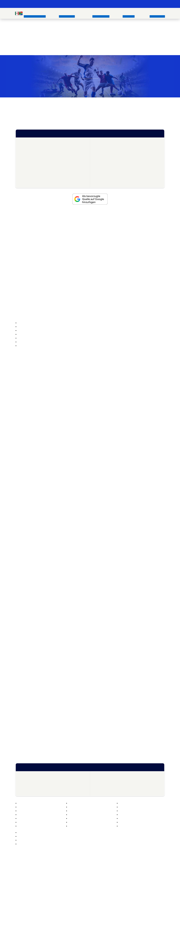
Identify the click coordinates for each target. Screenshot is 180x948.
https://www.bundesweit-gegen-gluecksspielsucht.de (116, 920)
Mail (100, 913)
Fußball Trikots (57, 813)
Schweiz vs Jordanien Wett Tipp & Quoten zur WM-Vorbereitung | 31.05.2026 (47, 846)
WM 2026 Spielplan (106, 160)
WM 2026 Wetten (30, 155)
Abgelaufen (126, 286)
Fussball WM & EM (29, 4)
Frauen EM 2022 (145, 701)
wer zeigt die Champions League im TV (136, 242)
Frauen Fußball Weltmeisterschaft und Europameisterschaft (52, 701)
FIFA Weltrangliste (105, 141)
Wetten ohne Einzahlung (26, 903)
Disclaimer (121, 903)
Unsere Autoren (124, 877)
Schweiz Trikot (72, 890)
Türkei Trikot (71, 894)
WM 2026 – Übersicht (32, 141)
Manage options (70, 517)
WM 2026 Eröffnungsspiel (109, 165)
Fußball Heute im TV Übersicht (137, 239)
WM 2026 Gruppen (106, 150)
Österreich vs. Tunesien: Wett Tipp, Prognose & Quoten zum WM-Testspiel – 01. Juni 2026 (123, 834)
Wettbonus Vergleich (49, 265)
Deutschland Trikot (74, 882)
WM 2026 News (29, 165)
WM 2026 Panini (29, 179)
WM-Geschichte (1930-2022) (29, 877)
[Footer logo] (90, 938)
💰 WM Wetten (126, 4)
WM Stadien (27, 150)
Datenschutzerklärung (127, 894)
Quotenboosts (103, 146)
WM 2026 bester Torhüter (33, 184)
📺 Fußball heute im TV (92, 4)
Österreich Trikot (73, 886)
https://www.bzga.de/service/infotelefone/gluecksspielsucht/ (66, 920)
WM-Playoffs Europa (31, 146)
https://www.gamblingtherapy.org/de (136, 918)
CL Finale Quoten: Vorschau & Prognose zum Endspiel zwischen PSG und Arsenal (51, 839)
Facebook (93, 913)
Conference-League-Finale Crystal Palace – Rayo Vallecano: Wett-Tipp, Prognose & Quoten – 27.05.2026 (126, 849)
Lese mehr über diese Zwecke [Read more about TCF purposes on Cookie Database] (83, 510)
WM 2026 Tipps (104, 174)
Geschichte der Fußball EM (30, 433)
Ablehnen (90, 526)
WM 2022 (19, 890)
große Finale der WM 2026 (79, 118)
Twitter (86, 913)
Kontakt (120, 886)
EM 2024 (19, 886)
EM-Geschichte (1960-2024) (28, 882)
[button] (128, 422)
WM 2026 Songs (104, 179)
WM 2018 (73, 652)
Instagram (80, 913)
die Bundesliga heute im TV (72, 242)
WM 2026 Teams (29, 160)
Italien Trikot (71, 903)
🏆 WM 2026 (111, 4)
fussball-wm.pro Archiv (127, 882)
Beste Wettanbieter (24, 894)
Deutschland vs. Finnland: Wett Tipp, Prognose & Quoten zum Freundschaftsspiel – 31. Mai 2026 (121, 842)
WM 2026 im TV (104, 155)
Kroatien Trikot (72, 899)
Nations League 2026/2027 (91, 216)
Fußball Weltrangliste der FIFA (35, 806)
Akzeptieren (110, 517)
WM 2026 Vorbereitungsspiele (35, 169)
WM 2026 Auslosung (106, 169)
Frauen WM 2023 (128, 704)
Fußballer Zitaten (122, 816)
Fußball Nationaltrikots (76, 877)
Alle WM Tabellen (105, 184)
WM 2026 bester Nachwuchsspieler (38, 174)
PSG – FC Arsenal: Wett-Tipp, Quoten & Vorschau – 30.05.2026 (47, 833)
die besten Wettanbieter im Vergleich (97, 50)
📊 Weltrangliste (143, 4)
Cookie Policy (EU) (125, 899)
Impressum (122, 890)
